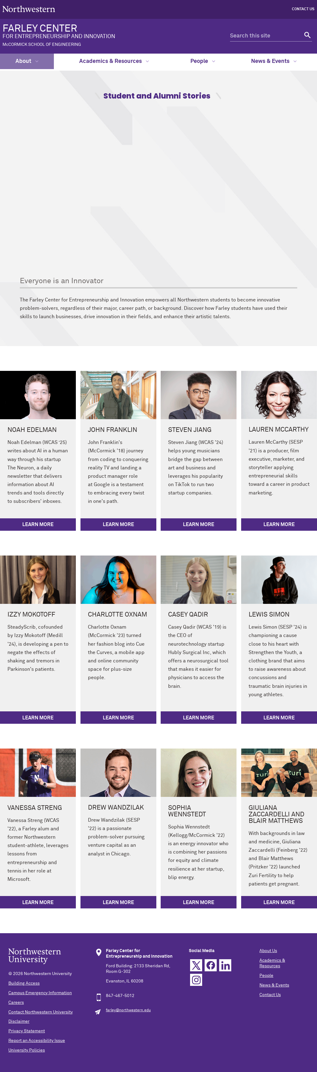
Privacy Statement (26, 1031)
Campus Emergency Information (40, 993)
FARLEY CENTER (106, 35)
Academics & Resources (114, 61)
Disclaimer (18, 1021)
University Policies (26, 1050)
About (26, 61)
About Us (268, 951)
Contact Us (303, 9)
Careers (16, 1002)
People (202, 61)
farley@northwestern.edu (128, 1010)
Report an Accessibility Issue (36, 1041)
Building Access (24, 983)
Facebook (211, 965)
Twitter (196, 965)
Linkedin (225, 965)
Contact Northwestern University (40, 1012)
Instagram (196, 980)
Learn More (38, 524)
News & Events (274, 61)
